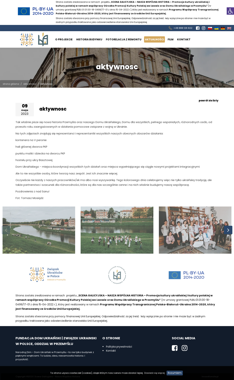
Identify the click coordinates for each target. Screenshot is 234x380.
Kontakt (183, 39)
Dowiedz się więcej (154, 373)
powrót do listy (208, 100)
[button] (230, 11)
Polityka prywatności (119, 346)
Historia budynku (89, 39)
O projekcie (64, 39)
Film (170, 39)
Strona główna (11, 83)
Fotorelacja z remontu (123, 39)
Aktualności (154, 39)
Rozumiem (175, 373)
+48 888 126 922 (182, 28)
